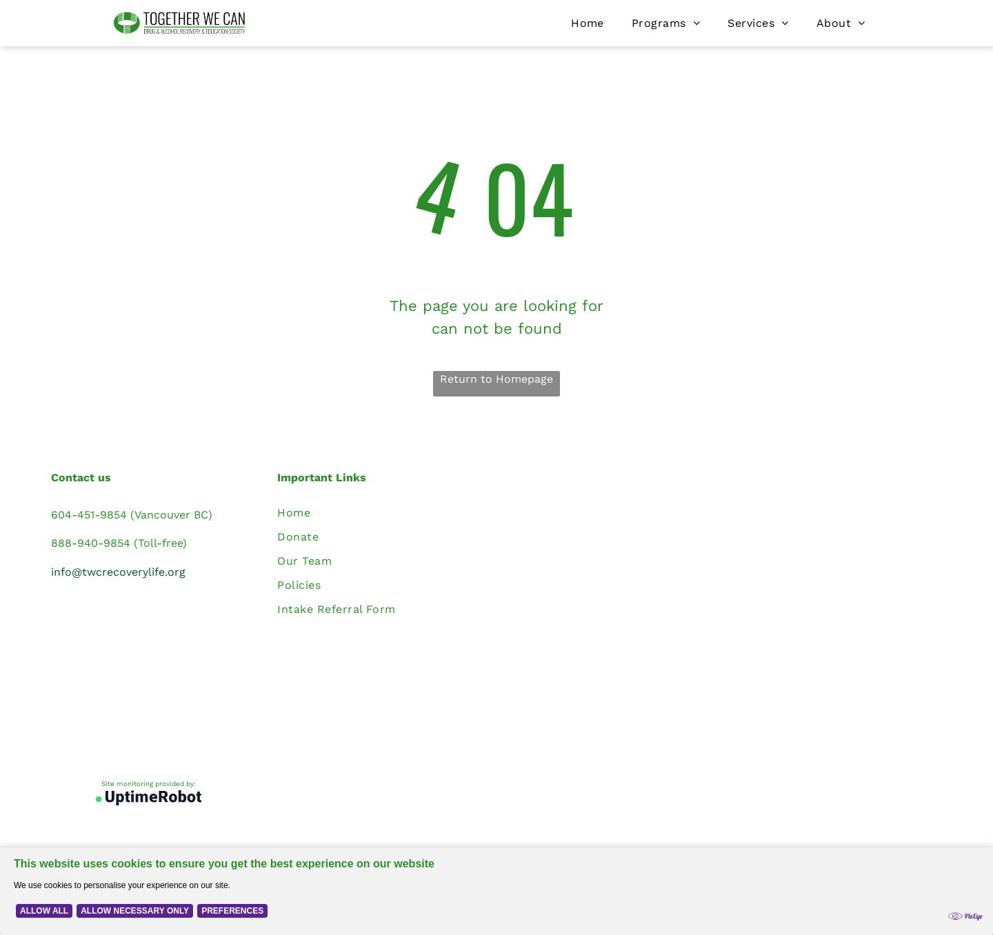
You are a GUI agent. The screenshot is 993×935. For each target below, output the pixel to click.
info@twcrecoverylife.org (118, 572)
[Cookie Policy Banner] (496, 891)
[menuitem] (587, 23)
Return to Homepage (496, 378)
